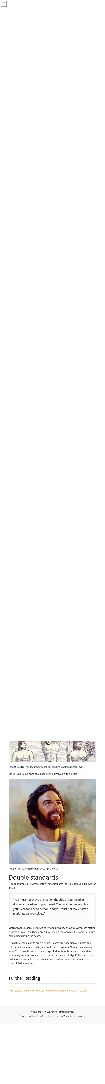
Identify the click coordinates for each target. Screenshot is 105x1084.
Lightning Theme (52, 1015)
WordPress (37, 1015)
